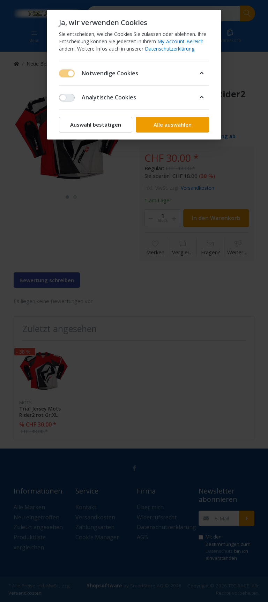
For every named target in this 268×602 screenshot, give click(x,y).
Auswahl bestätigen (95, 124)
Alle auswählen (173, 124)
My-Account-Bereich (180, 41)
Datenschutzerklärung (169, 48)
